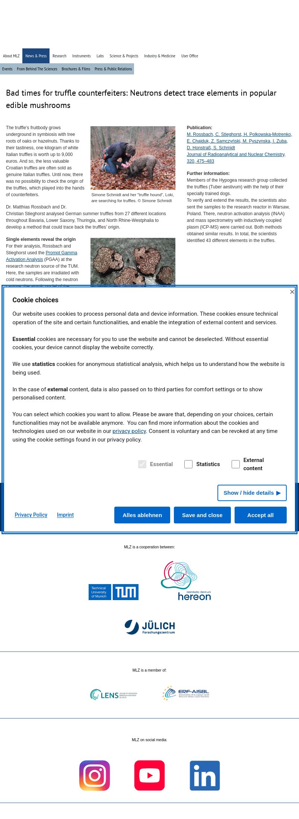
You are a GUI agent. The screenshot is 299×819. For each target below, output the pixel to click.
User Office (189, 55)
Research (59, 55)
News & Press (36, 55)
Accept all (260, 515)
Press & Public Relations (113, 68)
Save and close (202, 515)
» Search (259, 42)
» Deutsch (278, 42)
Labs (100, 55)
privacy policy (129, 431)
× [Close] (292, 292)
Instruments (81, 55)
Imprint (65, 515)
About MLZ (11, 55)
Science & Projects (123, 55)
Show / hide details (248, 493)
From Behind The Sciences (37, 68)
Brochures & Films (76, 68)
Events (7, 68)
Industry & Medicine (159, 55)
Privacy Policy (31, 515)
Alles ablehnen (142, 515)
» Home (241, 42)
